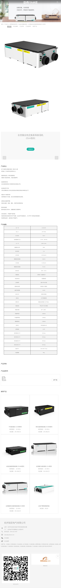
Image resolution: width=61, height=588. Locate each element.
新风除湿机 (29, 546)
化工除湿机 (25, 544)
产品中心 (6, 24)
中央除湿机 (32, 544)
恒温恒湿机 (4, 546)
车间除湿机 (13, 544)
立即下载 (55, 380)
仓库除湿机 (51, 544)
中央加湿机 (19, 544)
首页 (2, 24)
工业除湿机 (10, 546)
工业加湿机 (35, 546)
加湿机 (40, 546)
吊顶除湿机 (22, 546)
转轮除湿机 (16, 546)
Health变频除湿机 (23, 24)
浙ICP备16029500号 (47, 546)
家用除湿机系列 (13, 24)
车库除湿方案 (45, 544)
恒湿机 (56, 544)
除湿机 (8, 544)
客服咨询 (30, 149)
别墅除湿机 (38, 544)
